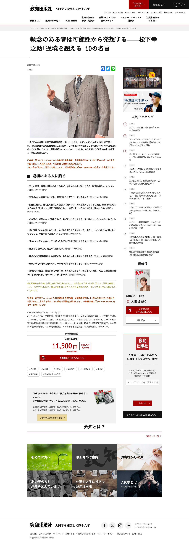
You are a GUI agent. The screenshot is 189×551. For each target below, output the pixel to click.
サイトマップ (58, 533)
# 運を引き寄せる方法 (51, 374)
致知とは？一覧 (152, 436)
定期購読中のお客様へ (152, 19)
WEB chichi (71, 20)
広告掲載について (123, 533)
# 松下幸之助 (85, 369)
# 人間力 (57, 369)
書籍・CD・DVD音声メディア (107, 19)
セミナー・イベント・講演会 (130, 19)
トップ (32, 28)
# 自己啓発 (33, 374)
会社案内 (33, 533)
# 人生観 (32, 369)
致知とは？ (35, 20)
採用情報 (69, 534)
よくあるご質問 (45, 533)
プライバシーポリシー (105, 533)
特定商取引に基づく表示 (86, 533)
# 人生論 (45, 369)
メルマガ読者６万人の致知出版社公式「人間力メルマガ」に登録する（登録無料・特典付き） (142, 373)
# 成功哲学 (71, 369)
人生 (30, 70)
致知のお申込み (52, 20)
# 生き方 (99, 369)
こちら (59, 167)
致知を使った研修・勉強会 (88, 19)
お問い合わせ (137, 533)
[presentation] (146, 393)
